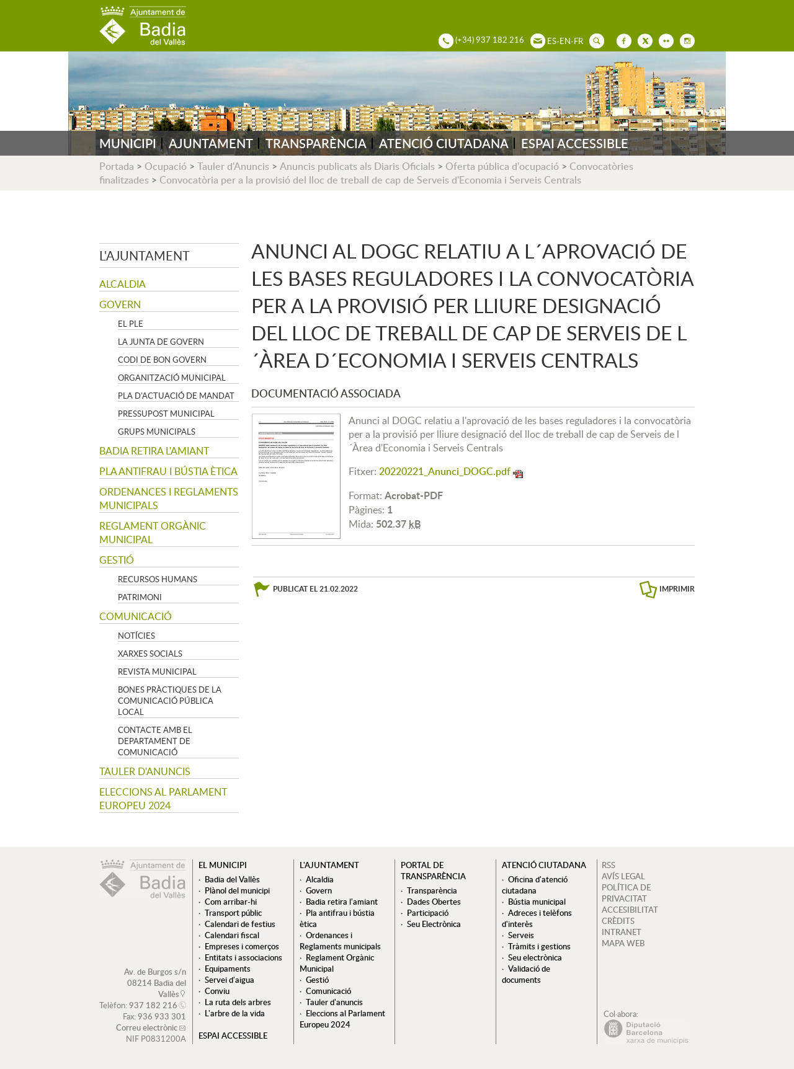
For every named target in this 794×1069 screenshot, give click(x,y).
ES (551, 41)
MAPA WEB (623, 943)
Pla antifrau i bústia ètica (168, 471)
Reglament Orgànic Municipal (152, 532)
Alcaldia (122, 284)
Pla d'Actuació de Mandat (176, 395)
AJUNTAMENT (211, 143)
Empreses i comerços (242, 946)
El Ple (130, 323)
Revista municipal (157, 671)
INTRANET (621, 932)
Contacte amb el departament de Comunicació (155, 741)
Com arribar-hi (231, 901)
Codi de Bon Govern (162, 359)
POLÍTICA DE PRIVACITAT (626, 893)
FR (578, 41)
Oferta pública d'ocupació (502, 166)
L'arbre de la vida (235, 1013)
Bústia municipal (537, 901)
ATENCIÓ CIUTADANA (444, 143)
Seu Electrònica (434, 923)
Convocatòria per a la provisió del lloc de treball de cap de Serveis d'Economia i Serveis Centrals (370, 180)
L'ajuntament (144, 255)
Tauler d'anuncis (144, 771)
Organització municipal (172, 377)
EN (565, 41)
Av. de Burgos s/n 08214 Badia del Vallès (155, 983)
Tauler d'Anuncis (233, 166)
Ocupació (166, 166)
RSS (608, 865)
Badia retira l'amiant (154, 451)
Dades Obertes (434, 901)
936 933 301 (162, 1016)
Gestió (116, 560)
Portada (116, 166)
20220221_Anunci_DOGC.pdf (445, 471)
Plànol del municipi (237, 890)
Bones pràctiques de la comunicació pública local (169, 700)
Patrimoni (140, 597)
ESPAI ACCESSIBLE (574, 143)
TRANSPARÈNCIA (316, 143)
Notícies (136, 635)
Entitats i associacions (243, 957)
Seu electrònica (535, 957)
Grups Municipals (156, 431)
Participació (427, 912)
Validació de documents (526, 974)
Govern (120, 304)
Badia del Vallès (232, 879)
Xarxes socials (150, 653)
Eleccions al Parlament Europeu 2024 (163, 798)
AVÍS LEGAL (623, 876)
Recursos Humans (157, 579)
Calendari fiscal (232, 935)
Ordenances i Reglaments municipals (168, 498)
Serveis (521, 935)
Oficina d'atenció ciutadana (535, 885)
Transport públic (233, 912)
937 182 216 (153, 1005)
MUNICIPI (127, 143)
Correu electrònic (146, 1027)
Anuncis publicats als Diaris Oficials (357, 166)
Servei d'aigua (229, 979)
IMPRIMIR (677, 588)
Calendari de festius (240, 923)
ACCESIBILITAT (630, 909)
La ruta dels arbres (238, 1002)
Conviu (217, 990)
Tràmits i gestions (539, 946)
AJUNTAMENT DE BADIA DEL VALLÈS (142, 25)
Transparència (432, 890)
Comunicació (135, 616)
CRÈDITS (618, 920)
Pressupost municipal (166, 413)
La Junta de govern (161, 341)
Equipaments (228, 968)
